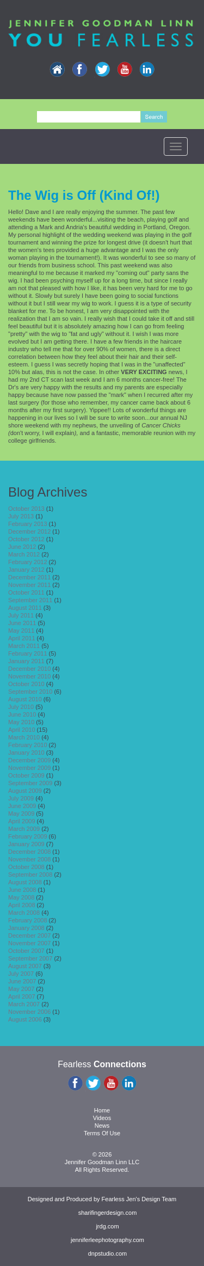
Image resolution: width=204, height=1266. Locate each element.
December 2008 (29, 851)
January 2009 (26, 844)
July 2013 (21, 516)
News (102, 1125)
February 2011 (27, 653)
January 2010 (26, 752)
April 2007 (21, 996)
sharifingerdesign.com (107, 1212)
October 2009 (26, 775)
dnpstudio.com (107, 1253)
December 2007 (29, 935)
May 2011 (21, 630)
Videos (102, 1118)
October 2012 (26, 539)
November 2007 (29, 943)
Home (102, 1110)
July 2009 (21, 798)
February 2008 (27, 920)
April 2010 (21, 729)
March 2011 (24, 646)
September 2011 (30, 600)
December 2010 (29, 668)
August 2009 (25, 790)
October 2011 (26, 592)
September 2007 (30, 958)
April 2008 (21, 905)
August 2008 (25, 882)
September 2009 (30, 783)
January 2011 (26, 661)
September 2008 (30, 874)
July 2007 (21, 973)
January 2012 (26, 569)
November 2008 (29, 859)
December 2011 (29, 577)
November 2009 (29, 768)
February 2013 (27, 524)
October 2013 (26, 508)
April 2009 (21, 821)
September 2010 (30, 691)
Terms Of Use (102, 1133)
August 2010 (25, 699)
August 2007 (25, 966)
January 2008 (26, 928)
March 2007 (24, 1004)
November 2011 (29, 585)
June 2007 (22, 981)
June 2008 (22, 889)
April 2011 (21, 638)
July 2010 (21, 707)
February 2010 (27, 745)
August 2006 (25, 1019)
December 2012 (29, 531)
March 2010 (24, 737)
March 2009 (24, 828)
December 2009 (29, 760)
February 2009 (27, 836)
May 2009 (21, 813)
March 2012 (24, 554)
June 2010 (22, 714)
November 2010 (29, 676)
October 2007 (26, 950)
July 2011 (21, 615)
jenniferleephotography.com (107, 1240)
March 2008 (24, 912)
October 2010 (26, 684)
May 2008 (21, 897)
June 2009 (22, 806)
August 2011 (25, 607)
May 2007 (21, 989)
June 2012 (22, 546)
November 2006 (29, 1011)
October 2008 (26, 867)
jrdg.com (107, 1226)
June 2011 (22, 623)
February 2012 (27, 562)
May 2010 (21, 722)
